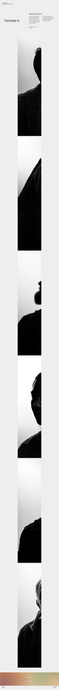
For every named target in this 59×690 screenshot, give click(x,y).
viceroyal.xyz (5, 2)
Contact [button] (54, 686)
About (3, 686)
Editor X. (31, 681)
